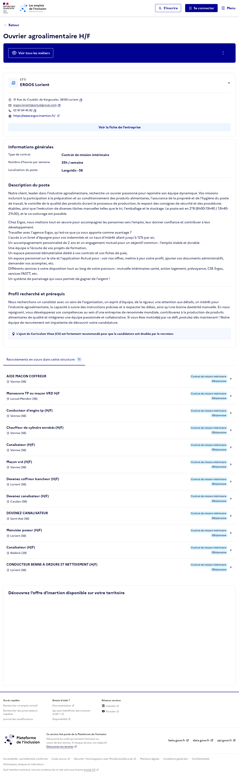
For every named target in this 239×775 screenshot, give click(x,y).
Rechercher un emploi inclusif (20, 705)
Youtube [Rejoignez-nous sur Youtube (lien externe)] (109, 711)
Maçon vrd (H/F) (19, 461)
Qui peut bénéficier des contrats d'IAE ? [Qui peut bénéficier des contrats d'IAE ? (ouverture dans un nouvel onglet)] (71, 712)
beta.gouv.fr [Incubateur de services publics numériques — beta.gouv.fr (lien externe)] (176, 740)
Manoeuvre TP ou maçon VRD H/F (33, 393)
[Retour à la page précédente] (13, 25)
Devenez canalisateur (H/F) (27, 496)
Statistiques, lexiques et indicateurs (23, 764)
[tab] (44, 359)
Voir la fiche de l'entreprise (120, 127)
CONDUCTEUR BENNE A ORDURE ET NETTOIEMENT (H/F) (51, 564)
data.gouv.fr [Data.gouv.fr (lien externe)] (201, 740)
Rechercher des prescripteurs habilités (20, 712)
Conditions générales (175, 759)
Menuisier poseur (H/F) (24, 530)
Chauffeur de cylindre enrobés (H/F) (35, 427)
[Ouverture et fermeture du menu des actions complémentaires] (224, 53)
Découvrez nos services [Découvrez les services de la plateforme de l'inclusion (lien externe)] (59, 746)
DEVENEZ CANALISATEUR (27, 513)
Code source (59, 759)
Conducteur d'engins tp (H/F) (29, 410)
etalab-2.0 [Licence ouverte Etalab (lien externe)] (89, 770)
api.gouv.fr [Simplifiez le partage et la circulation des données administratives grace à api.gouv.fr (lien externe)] (224, 740)
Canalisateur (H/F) (20, 444)
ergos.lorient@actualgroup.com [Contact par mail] (35, 105)
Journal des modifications (18, 719)
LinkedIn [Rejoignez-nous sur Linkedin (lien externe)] (109, 706)
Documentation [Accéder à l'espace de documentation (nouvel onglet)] (61, 705)
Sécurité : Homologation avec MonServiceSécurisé (103, 759)
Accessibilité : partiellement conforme (25, 759)
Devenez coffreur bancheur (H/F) (32, 478)
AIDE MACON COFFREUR (26, 376)
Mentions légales (149, 759)
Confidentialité (200, 759)
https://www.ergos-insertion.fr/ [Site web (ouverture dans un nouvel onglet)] (34, 116)
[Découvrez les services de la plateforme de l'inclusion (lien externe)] (22, 739)
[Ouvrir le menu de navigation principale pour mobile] (227, 8)
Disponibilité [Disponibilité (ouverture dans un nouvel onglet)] (59, 719)
